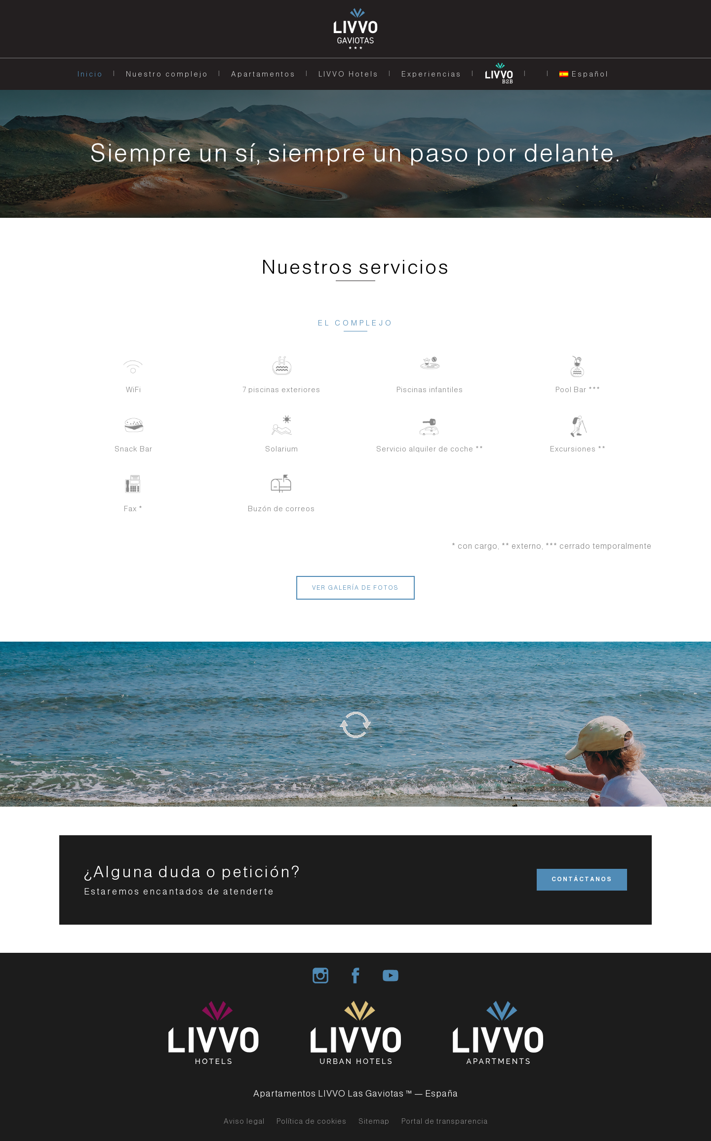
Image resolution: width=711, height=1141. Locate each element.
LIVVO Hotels (348, 74)
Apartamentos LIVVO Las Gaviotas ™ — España (355, 1094)
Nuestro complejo (167, 74)
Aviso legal (244, 1121)
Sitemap (374, 1121)
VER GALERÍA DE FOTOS (355, 587)
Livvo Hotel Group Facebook (355, 975)
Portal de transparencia (444, 1121)
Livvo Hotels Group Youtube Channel (390, 975)
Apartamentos (263, 74)
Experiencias (431, 74)
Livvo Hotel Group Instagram (320, 975)
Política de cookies (311, 1121)
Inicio (90, 74)
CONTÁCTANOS (582, 879)
